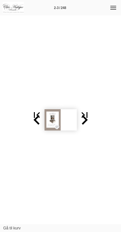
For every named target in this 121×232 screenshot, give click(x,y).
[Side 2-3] (60, 7)
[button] (7, 120)
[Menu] (113, 7)
